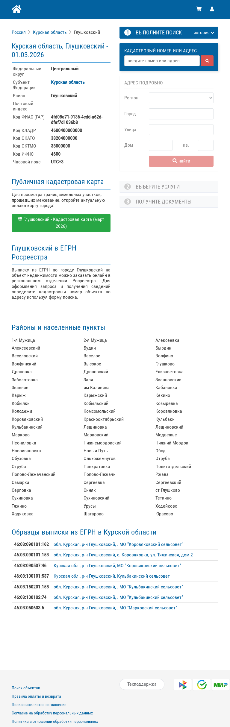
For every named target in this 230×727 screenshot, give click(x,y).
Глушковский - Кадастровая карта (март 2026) (61, 222)
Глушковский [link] (87, 32)
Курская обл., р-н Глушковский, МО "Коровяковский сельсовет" (117, 565)
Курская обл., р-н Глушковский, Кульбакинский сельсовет (112, 576)
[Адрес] (162, 60)
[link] (19, 32)
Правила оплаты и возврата (36, 696)
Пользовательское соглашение (39, 704)
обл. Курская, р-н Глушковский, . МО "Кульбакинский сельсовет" (118, 587)
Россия (19, 32)
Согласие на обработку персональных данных (52, 713)
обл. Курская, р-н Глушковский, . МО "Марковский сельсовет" (115, 608)
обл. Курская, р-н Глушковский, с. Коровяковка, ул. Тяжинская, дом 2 (123, 555)
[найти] (207, 60)
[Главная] (16, 9)
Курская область (50, 32)
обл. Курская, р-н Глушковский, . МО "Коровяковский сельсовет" (118, 544)
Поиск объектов (26, 687)
